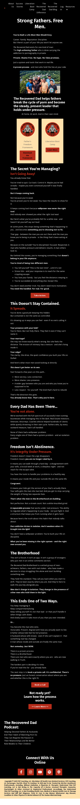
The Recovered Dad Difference (41, 8)
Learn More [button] (52, 153)
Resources (70, 8)
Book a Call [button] (40, 691)
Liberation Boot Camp (29, 6)
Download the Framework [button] (27, 159)
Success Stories (19, 5)
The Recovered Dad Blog (52, 6)
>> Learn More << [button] (40, 713)
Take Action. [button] (40, 299)
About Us (11, 5)
